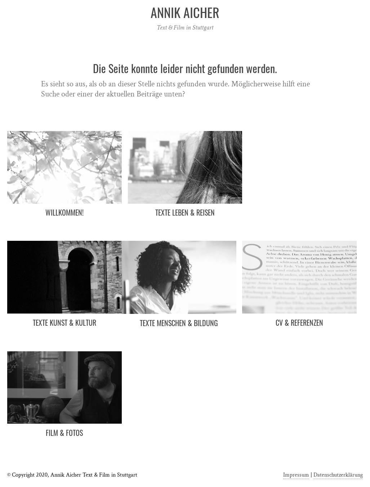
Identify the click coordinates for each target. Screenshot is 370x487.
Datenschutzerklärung (338, 475)
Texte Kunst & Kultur (64, 322)
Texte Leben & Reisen (185, 212)
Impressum (296, 475)
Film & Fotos (64, 432)
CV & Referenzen (299, 322)
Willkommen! (64, 212)
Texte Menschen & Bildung (179, 322)
